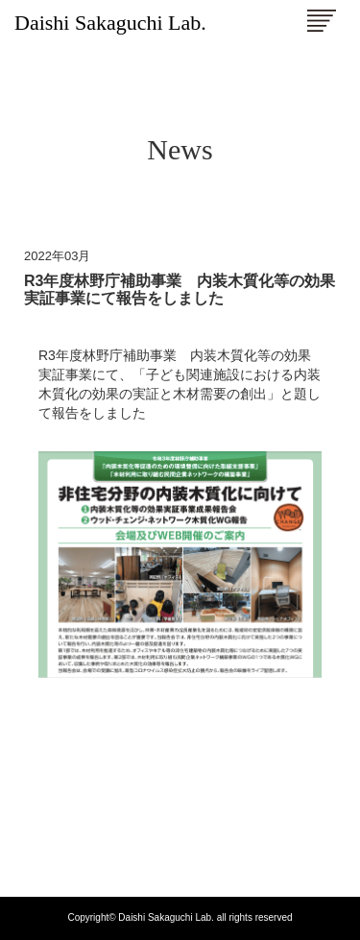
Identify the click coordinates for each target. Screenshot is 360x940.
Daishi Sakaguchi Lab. (110, 23)
